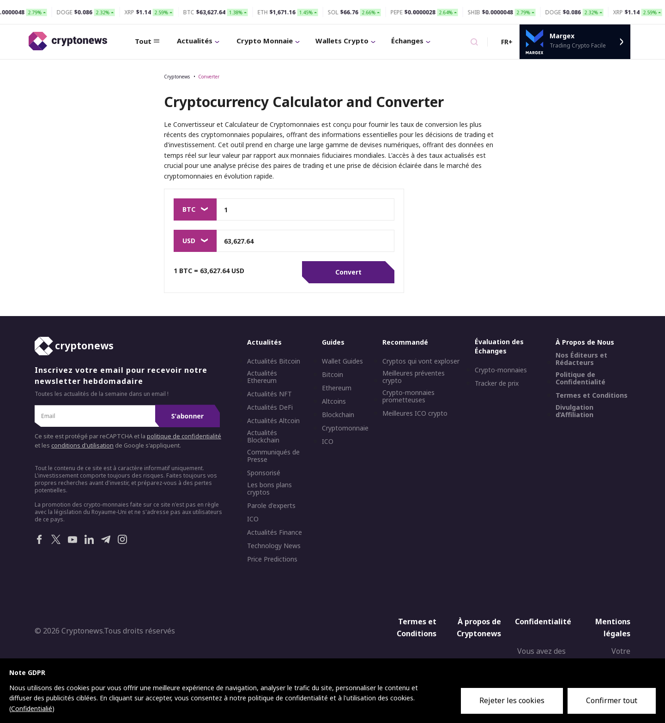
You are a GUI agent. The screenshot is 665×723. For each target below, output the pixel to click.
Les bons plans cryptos (269, 488)
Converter (208, 76)
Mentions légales (612, 627)
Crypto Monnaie (268, 40)
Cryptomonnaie (345, 428)
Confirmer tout (611, 700)
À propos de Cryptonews (479, 627)
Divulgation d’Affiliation (574, 411)
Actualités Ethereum (262, 377)
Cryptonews (177, 76)
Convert (348, 272)
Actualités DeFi (270, 407)
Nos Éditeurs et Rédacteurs (581, 359)
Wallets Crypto (345, 40)
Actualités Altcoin (273, 420)
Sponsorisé (263, 473)
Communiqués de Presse (273, 455)
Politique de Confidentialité (580, 378)
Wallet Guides (342, 361)
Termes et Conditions (592, 395)
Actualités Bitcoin (273, 361)
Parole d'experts (271, 505)
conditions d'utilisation (82, 445)
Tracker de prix (497, 383)
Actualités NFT (269, 394)
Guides (333, 342)
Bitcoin (332, 374)
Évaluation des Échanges (499, 346)
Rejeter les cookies (511, 700)
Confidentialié (31, 708)
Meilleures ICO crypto (414, 413)
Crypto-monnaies (501, 370)
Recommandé (405, 342)
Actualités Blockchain (263, 436)
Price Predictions (272, 559)
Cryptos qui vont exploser (420, 361)
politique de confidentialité (184, 436)
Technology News (274, 546)
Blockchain (338, 414)
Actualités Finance (274, 532)
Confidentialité (543, 621)
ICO (253, 519)
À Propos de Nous (585, 342)
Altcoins (334, 401)
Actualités (198, 40)
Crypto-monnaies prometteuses (408, 396)
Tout (147, 41)
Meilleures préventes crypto (413, 377)
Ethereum (336, 388)
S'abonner (187, 416)
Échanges (410, 40)
